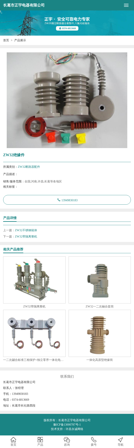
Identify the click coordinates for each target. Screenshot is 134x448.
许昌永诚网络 (74, 429)
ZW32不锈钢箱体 (26, 230)
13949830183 (69, 199)
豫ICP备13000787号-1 (67, 424)
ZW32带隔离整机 (26, 236)
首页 (6, 40)
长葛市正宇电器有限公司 (24, 5)
